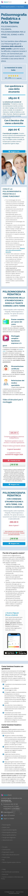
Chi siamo (4, 847)
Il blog (3, 869)
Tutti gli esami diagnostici (9, 837)
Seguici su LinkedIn (7, 818)
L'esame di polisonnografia (9, 830)
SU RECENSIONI (10, 78)
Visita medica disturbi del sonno (10, 855)
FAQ (3, 860)
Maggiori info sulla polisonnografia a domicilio (15, 250)
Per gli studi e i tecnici (8, 852)
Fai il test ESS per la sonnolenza (10, 872)
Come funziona (6, 849)
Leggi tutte (19, 78)
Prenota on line (14, 460)
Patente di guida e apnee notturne (11, 862)
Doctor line (5, 874)
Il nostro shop (6, 857)
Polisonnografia (6, 825)
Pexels (17, 893)
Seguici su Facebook (8, 815)
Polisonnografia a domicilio (9, 832)
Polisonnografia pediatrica (9, 835)
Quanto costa (5, 827)
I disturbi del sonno (7, 840)
